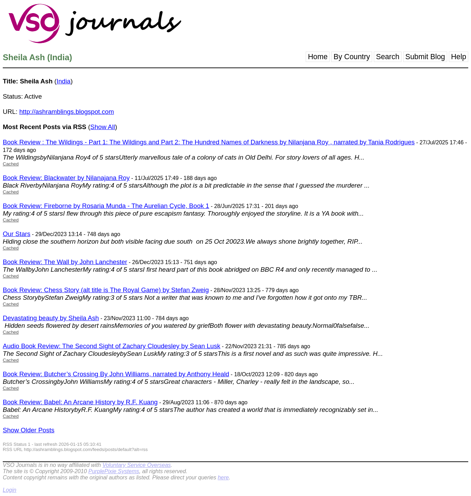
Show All (102, 126)
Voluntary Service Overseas (136, 465)
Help (458, 57)
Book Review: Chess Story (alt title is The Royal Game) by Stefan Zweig (106, 290)
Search (387, 57)
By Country (351, 57)
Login (9, 490)
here (223, 477)
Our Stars (16, 233)
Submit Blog (425, 57)
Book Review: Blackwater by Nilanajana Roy (66, 177)
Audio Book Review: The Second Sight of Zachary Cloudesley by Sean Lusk (111, 346)
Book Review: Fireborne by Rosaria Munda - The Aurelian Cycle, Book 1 (106, 205)
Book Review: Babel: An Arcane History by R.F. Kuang (80, 402)
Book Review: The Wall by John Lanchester (65, 261)
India (64, 81)
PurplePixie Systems (113, 471)
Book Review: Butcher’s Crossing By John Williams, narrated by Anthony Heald (116, 374)
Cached (11, 163)
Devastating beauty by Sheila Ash (51, 318)
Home (317, 57)
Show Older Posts (28, 430)
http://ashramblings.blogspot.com (66, 111)
